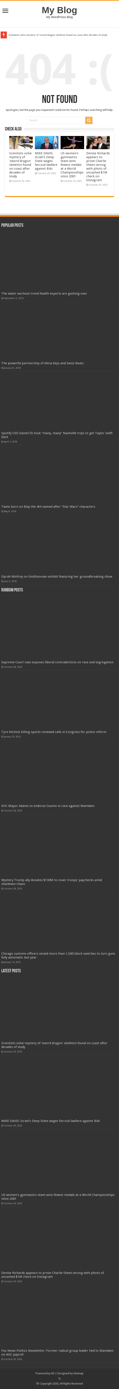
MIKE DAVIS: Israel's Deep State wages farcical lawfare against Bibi (46, 161)
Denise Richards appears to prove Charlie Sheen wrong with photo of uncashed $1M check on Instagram (98, 166)
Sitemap (78, 1373)
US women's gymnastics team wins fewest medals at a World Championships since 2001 (72, 164)
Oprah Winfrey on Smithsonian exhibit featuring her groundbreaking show (56, 576)
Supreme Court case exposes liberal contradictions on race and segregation (57, 662)
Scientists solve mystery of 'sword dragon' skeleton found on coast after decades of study (58, 34)
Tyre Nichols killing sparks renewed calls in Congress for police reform (53, 732)
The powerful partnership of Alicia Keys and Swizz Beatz (42, 363)
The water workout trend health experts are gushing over (44, 293)
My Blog (59, 10)
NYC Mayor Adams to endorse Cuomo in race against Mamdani (47, 806)
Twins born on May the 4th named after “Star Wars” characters (48, 507)
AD (53, 1373)
